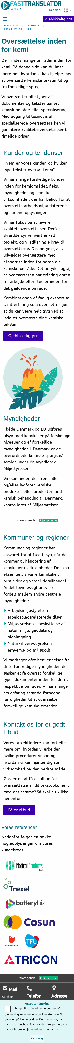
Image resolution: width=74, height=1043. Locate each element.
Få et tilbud (19, 810)
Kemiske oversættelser (17, 29)
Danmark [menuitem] (58, 10)
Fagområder (11, 26)
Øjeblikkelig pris (58, 19)
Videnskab (33, 26)
